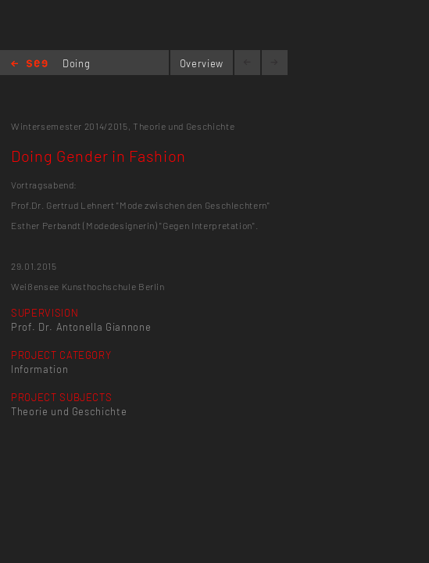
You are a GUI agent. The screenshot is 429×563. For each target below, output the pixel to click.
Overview (201, 63)
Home (29, 64)
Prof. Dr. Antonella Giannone (81, 327)
